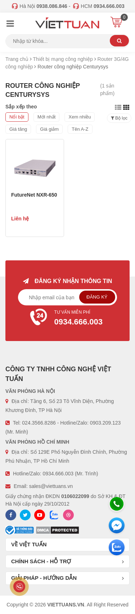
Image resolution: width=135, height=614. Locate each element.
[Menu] (10, 24)
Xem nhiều (79, 117)
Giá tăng (18, 129)
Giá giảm (49, 129)
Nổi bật (16, 117)
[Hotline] (117, 504)
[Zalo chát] (117, 547)
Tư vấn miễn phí (67, 319)
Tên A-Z (80, 129)
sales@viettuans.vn (51, 486)
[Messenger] (117, 525)
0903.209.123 (105, 423)
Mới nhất (46, 117)
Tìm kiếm (119, 40)
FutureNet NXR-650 (34, 195)
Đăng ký (97, 297)
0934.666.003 (57, 473)
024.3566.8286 (38, 423)
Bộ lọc (119, 118)
